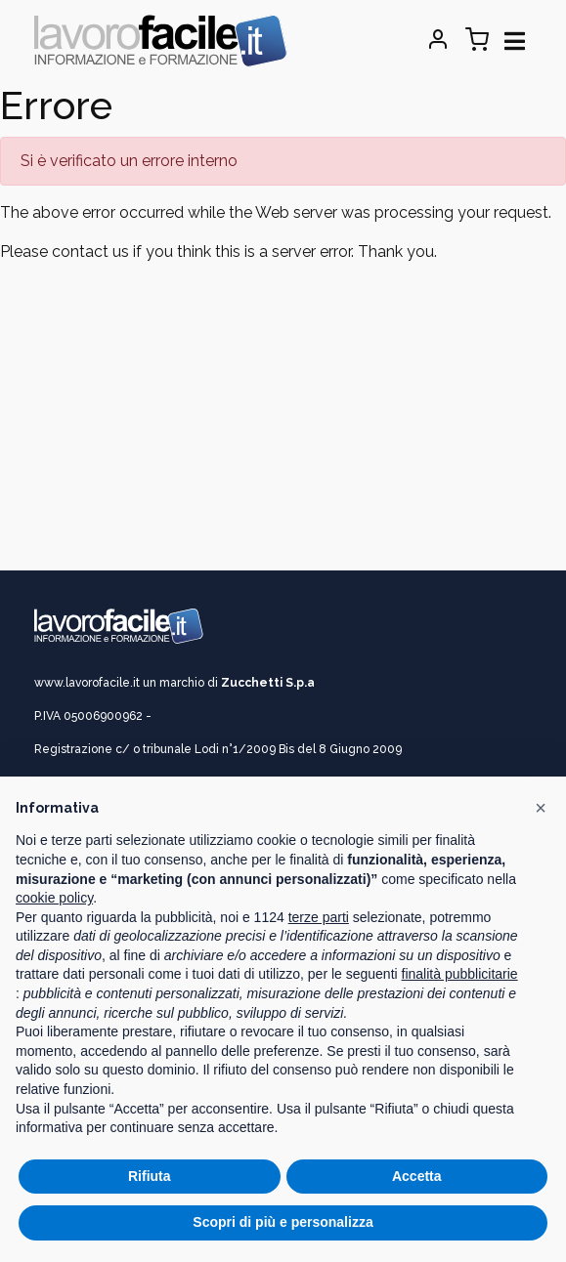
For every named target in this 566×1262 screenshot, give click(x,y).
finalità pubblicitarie (460, 974)
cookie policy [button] (54, 897)
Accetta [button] (417, 1176)
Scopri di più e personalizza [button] (282, 1222)
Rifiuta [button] (149, 1176)
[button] (540, 807)
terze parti (318, 917)
